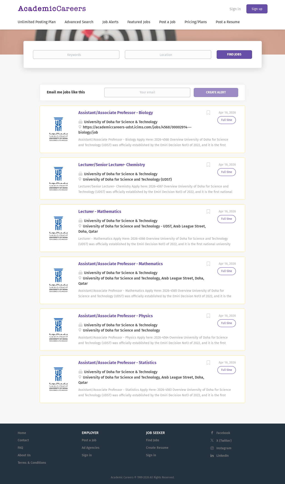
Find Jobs (234, 54)
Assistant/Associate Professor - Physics (115, 315)
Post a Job (89, 440)
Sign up (257, 9)
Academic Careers (122, 477)
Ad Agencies (90, 448)
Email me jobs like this (66, 92)
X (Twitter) (224, 441)
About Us (24, 455)
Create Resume (157, 448)
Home (22, 433)
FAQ (20, 448)
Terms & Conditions (32, 463)
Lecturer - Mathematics (99, 211)
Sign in (235, 9)
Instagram (223, 448)
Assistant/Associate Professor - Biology (115, 112)
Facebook (223, 433)
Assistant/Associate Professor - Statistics (117, 362)
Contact (23, 440)
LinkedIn (222, 456)
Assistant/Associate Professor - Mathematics (120, 263)
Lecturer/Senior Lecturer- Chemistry (111, 164)
